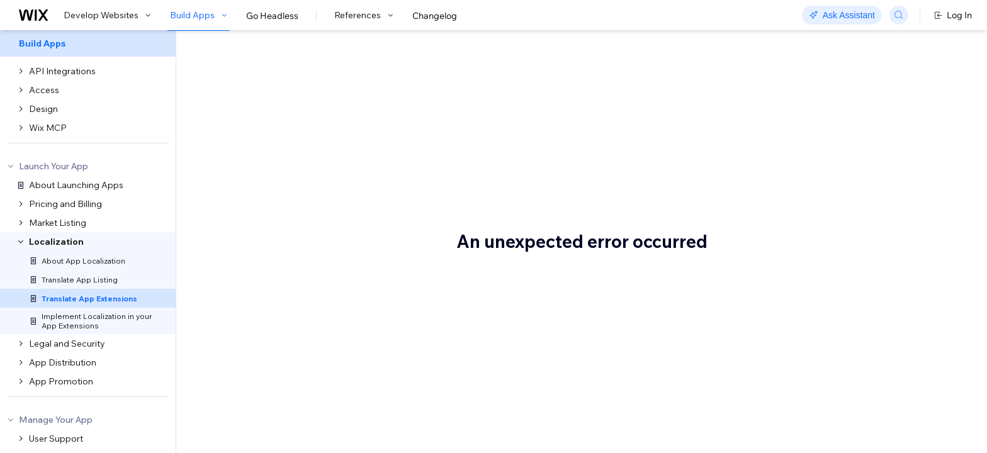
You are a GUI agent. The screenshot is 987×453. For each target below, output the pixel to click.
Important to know (821, 100)
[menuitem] (88, 43)
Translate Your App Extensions (355, 73)
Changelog (434, 15)
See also (801, 119)
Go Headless (272, 15)
